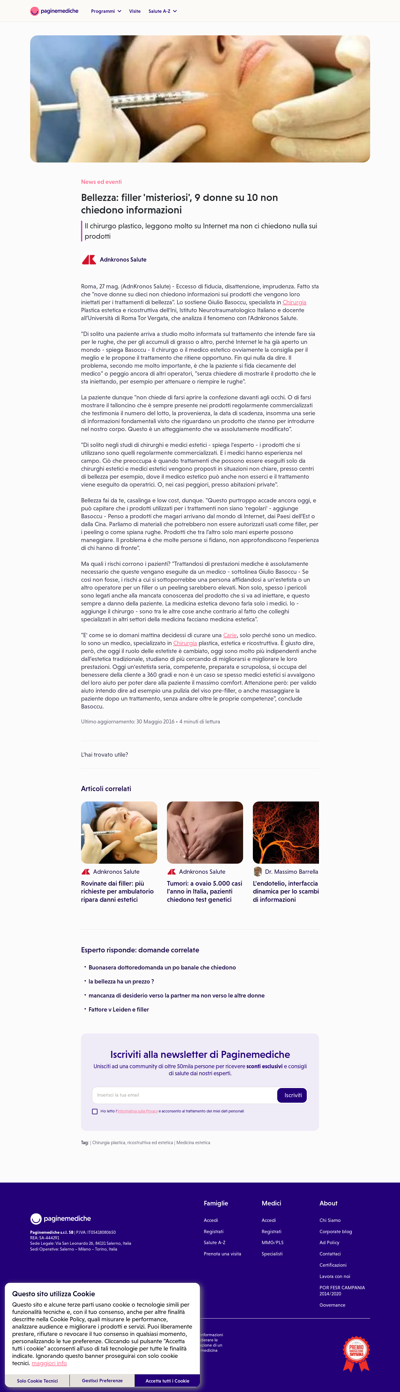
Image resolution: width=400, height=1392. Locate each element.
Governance (332, 1305)
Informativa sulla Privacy (138, 1111)
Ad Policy (329, 1242)
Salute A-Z (163, 11)
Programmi (106, 11)
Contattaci (330, 1253)
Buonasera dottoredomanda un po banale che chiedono (162, 967)
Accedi (211, 1220)
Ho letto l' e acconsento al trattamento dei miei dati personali (172, 1111)
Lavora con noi (335, 1276)
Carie (230, 635)
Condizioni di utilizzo (49, 1365)
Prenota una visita (222, 1253)
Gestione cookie (112, 1366)
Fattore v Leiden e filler (119, 1009)
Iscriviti (293, 1095)
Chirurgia (294, 302)
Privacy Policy (83, 1365)
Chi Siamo (330, 1220)
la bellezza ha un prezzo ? (121, 981)
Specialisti (272, 1253)
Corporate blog (336, 1231)
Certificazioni (333, 1265)
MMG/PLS (273, 1242)
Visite (135, 11)
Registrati (214, 1231)
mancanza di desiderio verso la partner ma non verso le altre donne (177, 995)
